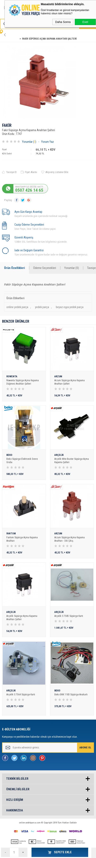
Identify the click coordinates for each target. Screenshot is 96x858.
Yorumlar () (29, 141)
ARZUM (58, 376)
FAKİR (7, 125)
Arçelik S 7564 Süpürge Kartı (20, 694)
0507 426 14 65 (29, 190)
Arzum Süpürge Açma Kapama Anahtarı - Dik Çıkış (69, 539)
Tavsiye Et (11, 172)
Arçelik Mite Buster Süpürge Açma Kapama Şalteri (71, 460)
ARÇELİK (59, 455)
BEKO (9, 455)
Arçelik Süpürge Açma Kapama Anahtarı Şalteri (21, 618)
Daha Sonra (63, 22)
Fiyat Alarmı (31, 172)
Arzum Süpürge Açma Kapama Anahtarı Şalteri (69, 382)
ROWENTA (11, 376)
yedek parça (42, 307)
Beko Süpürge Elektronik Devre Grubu (22, 460)
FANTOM (11, 533)
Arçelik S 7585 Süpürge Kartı (68, 616)
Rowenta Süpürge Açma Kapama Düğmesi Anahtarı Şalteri (22, 382)
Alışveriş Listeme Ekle (56, 172)
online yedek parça (17, 307)
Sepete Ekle (62, 852)
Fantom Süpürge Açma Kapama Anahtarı (22, 539)
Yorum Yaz (47, 141)
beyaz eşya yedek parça (69, 307)
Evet (85, 22)
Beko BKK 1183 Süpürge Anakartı (71, 694)
